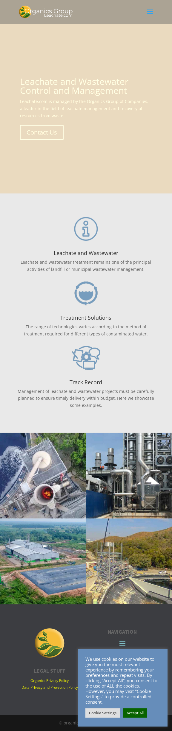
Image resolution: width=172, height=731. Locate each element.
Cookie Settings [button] (102, 713)
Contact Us (42, 132)
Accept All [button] (135, 713)
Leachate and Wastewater (86, 253)
